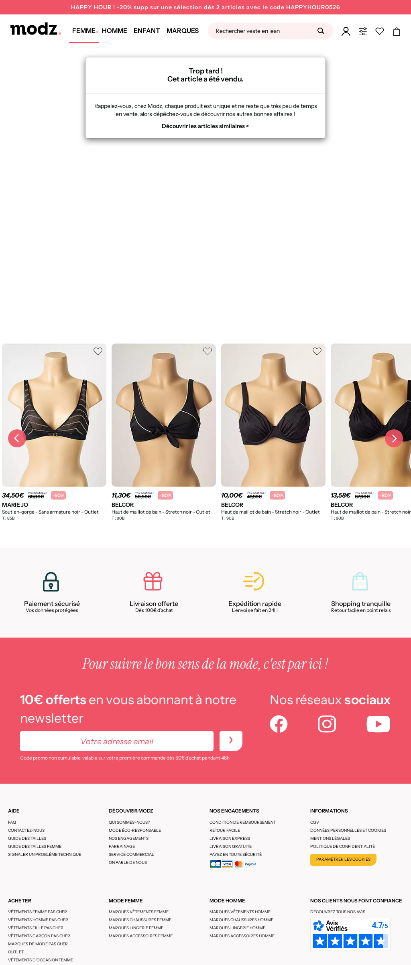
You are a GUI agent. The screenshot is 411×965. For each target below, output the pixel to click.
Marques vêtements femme (139, 911)
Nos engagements (129, 838)
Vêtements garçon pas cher (39, 936)
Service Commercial (131, 854)
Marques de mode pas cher (38, 944)
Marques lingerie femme (136, 927)
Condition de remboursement (243, 822)
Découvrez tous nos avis (337, 911)
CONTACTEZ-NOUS (26, 830)
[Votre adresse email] (117, 741)
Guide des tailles (27, 838)
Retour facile (225, 830)
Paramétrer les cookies (343, 859)
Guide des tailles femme (34, 846)
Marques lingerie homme (237, 927)
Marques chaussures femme (140, 919)
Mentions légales (330, 838)
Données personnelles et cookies (348, 830)
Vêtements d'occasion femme (40, 960)
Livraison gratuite (231, 846)
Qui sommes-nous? (129, 822)
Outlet (16, 952)
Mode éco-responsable (135, 830)
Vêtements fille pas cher (35, 927)
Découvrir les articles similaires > (205, 126)
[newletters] (231, 741)
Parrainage (122, 846)
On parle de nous (128, 862)
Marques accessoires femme (141, 936)
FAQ (12, 822)
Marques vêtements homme (240, 911)
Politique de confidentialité (342, 846)
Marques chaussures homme (241, 919)
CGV (314, 822)
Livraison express (230, 838)
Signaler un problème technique (44, 854)
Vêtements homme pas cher (38, 919)
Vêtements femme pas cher (37, 911)
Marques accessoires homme (242, 936)
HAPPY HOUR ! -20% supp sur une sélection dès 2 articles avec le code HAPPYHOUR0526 (205, 7)
